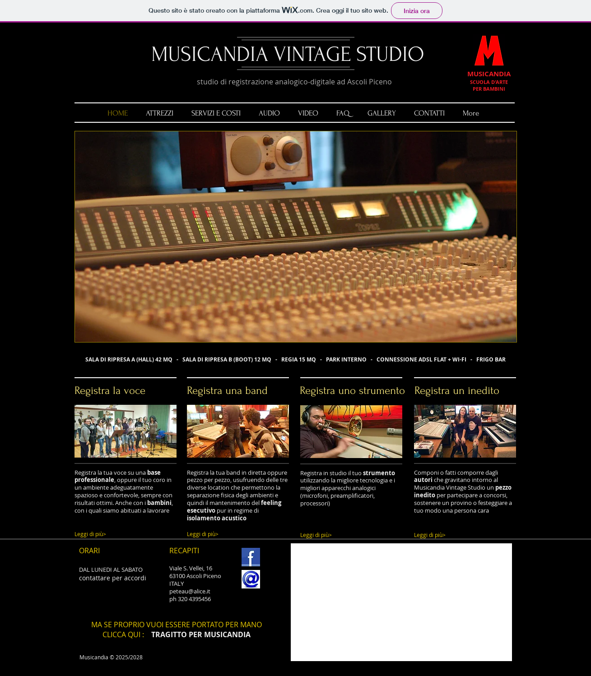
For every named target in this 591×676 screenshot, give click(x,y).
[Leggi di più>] (121, 534)
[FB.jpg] (251, 557)
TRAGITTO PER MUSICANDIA (201, 634)
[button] (295, 237)
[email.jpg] (251, 579)
